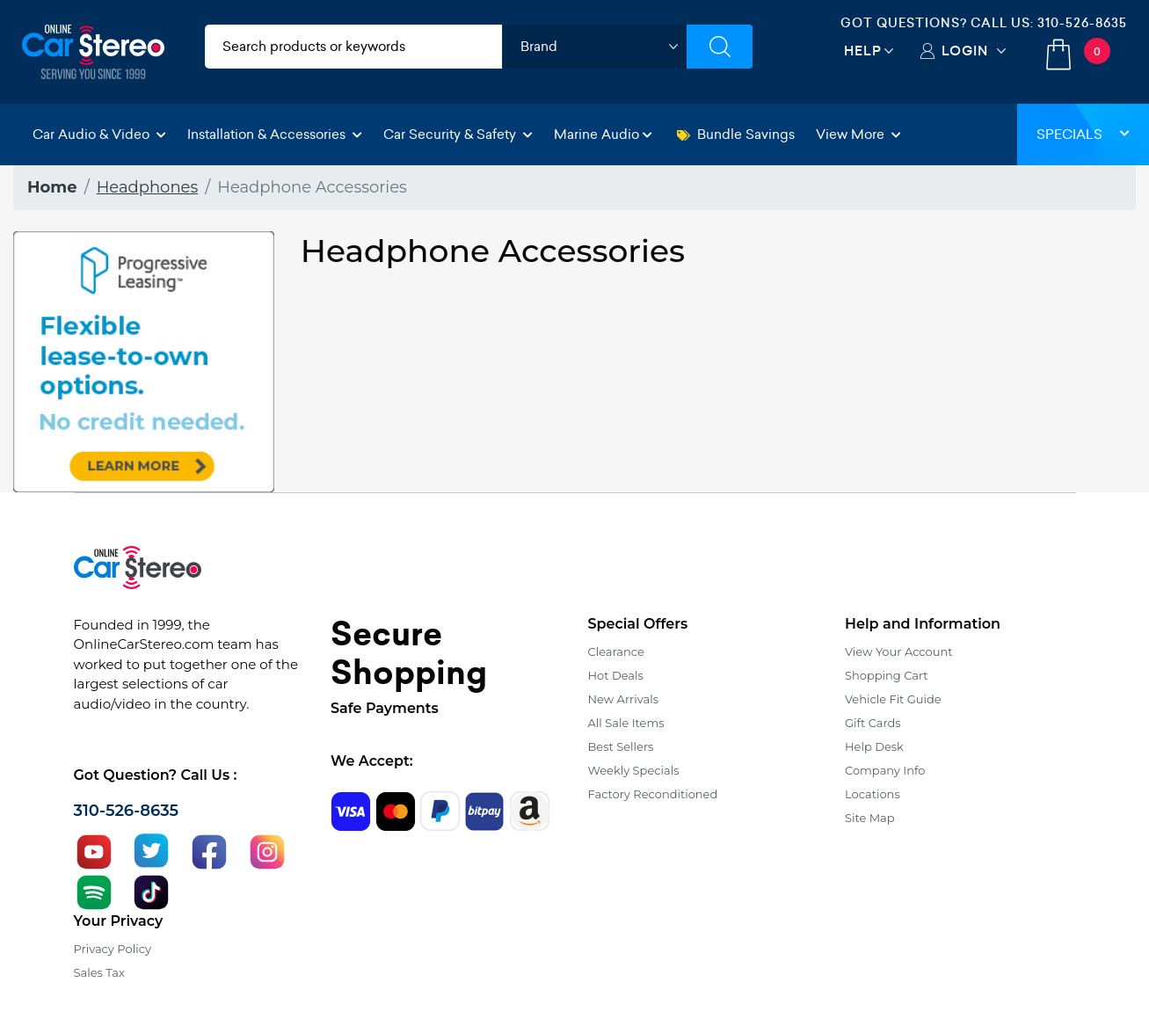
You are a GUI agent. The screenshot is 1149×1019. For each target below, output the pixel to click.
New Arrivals (623, 699)
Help (863, 50)
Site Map (870, 818)
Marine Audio (603, 134)
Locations (872, 794)
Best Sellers (621, 746)
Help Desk (874, 746)
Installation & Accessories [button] (274, 134)
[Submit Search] (720, 47)
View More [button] (858, 134)
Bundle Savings (736, 134)
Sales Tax (99, 972)
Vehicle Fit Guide (893, 699)
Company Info (885, 770)
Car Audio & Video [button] (99, 134)
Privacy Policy (112, 949)
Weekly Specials (634, 770)
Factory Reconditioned (653, 794)
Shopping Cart (886, 675)
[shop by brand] (594, 47)
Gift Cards (873, 723)
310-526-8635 (1082, 23)
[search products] (354, 47)
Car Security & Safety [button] (458, 134)
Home (52, 187)
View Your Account (899, 651)
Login (965, 50)
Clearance (616, 651)
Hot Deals (616, 675)
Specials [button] (1083, 134)
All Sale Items (626, 723)
